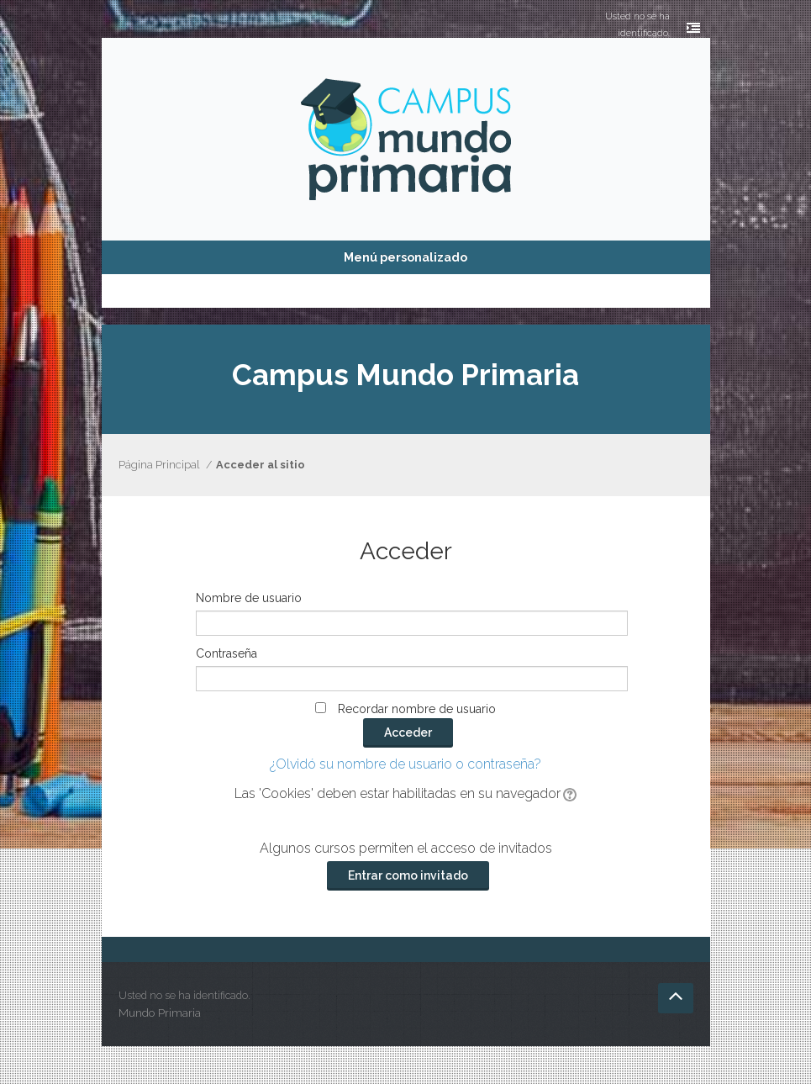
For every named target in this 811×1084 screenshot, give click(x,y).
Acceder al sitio (260, 464)
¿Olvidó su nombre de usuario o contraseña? (405, 764)
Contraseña (226, 653)
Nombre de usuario (249, 598)
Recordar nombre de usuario (417, 709)
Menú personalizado (405, 257)
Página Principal (158, 464)
